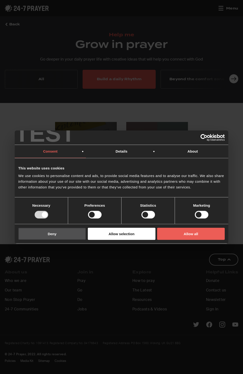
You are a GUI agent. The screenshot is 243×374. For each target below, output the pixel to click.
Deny (52, 234)
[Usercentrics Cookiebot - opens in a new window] (204, 137)
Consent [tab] (50, 151)
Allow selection (121, 234)
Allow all (191, 234)
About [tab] (192, 151)
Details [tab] (121, 151)
